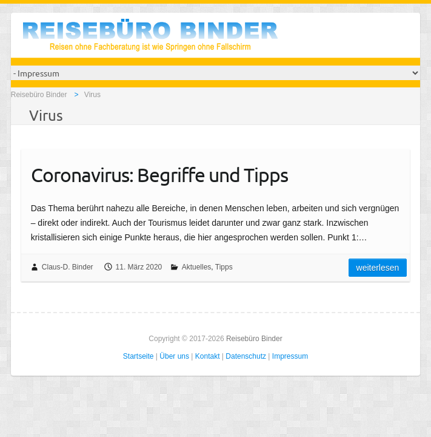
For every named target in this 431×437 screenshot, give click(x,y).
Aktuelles (197, 267)
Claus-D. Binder (67, 267)
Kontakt (207, 356)
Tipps (224, 267)
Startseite (138, 356)
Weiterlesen (377, 268)
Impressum (290, 356)
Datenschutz (246, 356)
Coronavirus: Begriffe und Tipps (159, 174)
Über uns (174, 356)
